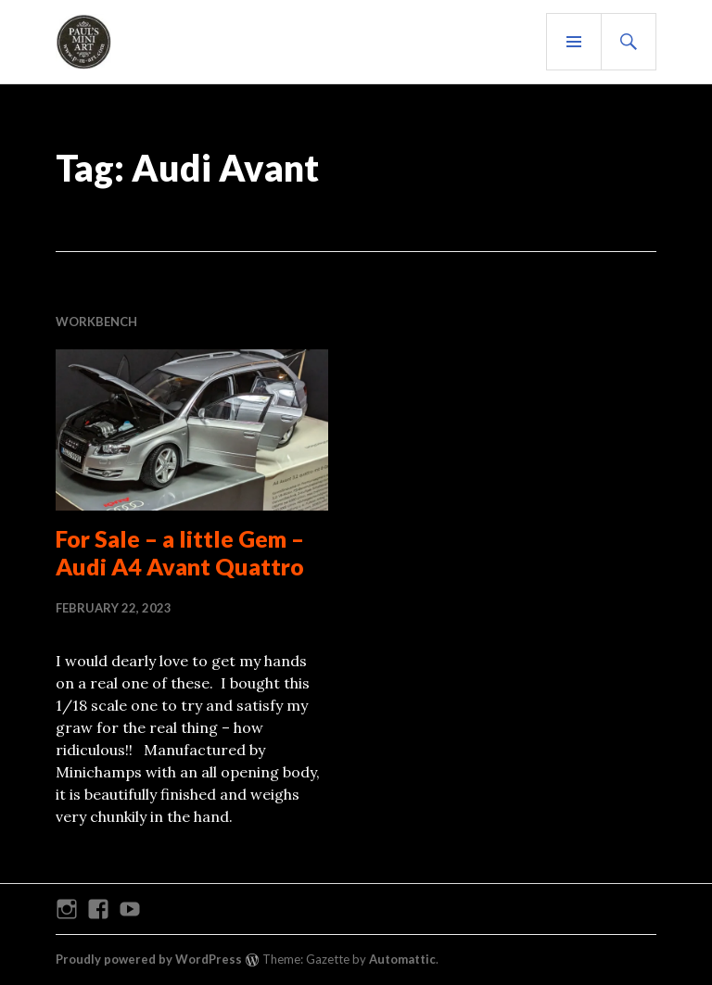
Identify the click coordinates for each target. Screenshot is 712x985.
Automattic (402, 959)
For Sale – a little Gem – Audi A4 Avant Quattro (180, 552)
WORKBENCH (96, 321)
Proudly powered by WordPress (149, 959)
